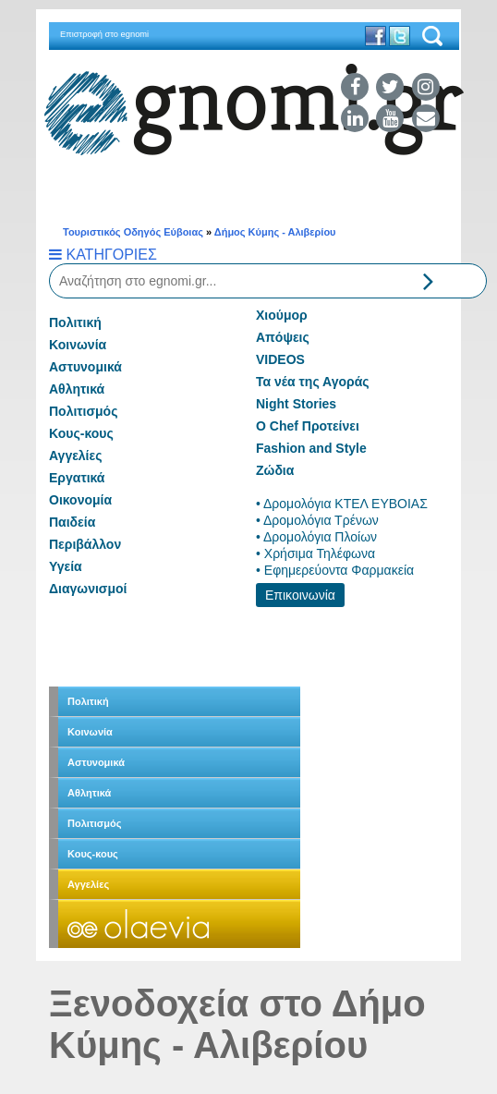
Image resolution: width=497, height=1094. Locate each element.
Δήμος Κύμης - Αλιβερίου (275, 231)
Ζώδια (275, 470)
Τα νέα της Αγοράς (313, 381)
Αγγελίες (75, 455)
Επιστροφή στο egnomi (104, 34)
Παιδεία (72, 522)
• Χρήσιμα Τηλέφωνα (315, 553)
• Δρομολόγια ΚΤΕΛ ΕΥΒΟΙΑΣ (342, 503)
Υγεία (65, 566)
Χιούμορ (282, 315)
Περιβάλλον (85, 544)
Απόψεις (282, 337)
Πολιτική (75, 322)
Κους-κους (81, 433)
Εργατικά (76, 477)
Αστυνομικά (85, 366)
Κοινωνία (77, 344)
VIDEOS (280, 359)
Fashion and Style (311, 448)
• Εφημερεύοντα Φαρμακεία (335, 570)
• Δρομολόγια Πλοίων (316, 536)
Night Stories (296, 403)
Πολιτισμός (83, 411)
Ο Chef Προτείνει (307, 426)
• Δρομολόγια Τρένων (317, 520)
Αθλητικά (76, 389)
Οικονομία (80, 499)
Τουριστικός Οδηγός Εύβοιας (133, 231)
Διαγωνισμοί (88, 588)
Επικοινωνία (300, 595)
